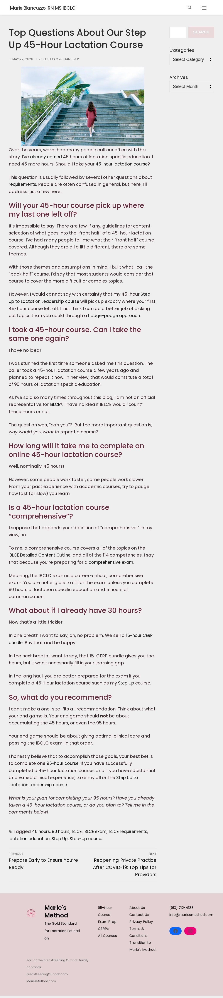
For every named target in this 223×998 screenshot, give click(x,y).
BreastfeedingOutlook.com (47, 976)
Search (201, 32)
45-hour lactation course (123, 164)
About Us (137, 910)
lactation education (62, 842)
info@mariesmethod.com (191, 917)
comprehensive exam (122, 567)
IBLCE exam (100, 835)
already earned (47, 157)
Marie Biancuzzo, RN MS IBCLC (52, 7)
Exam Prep (107, 924)
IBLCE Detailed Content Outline (42, 560)
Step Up (126, 687)
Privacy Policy (141, 924)
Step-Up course (122, 842)
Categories (181, 50)
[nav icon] (204, 7)
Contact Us (139, 917)
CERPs (103, 931)
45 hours (41, 835)
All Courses (107, 938)
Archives (178, 77)
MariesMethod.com (41, 983)
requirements (24, 184)
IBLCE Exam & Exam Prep (59, 59)
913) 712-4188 (182, 910)
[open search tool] (190, 8)
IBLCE (56, 410)
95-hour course (64, 768)
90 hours (62, 835)
